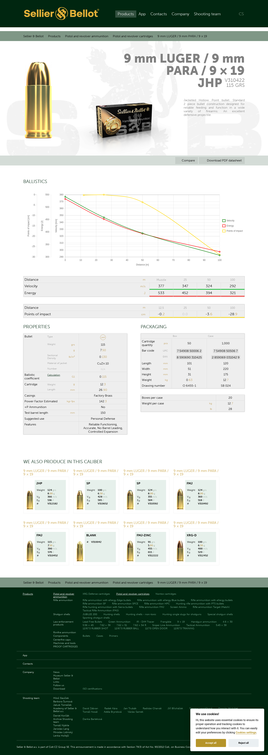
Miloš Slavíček (61, 698)
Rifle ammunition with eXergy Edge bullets (107, 600)
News (56, 672)
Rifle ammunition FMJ (151, 607)
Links (56, 681)
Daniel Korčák (61, 715)
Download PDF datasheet (222, 160)
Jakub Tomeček (62, 704)
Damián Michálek (228, 708)
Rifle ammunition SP (94, 603)
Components (60, 635)
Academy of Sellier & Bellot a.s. (65, 710)
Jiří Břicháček (175, 708)
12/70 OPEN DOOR (156, 628)
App (142, 15)
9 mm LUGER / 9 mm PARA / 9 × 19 (182, 36)
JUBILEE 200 (90, 614)
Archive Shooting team (63, 720)
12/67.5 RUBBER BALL (127, 628)
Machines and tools (64, 643)
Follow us (58, 685)
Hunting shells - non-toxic (141, 614)
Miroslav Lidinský (63, 732)
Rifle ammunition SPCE (125, 603)
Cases (99, 635)
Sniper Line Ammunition (166, 625)
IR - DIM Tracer (145, 621)
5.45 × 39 (221, 625)
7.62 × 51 (122, 625)
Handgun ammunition (204, 621)
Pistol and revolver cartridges (133, 36)
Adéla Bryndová (113, 711)
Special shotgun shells (220, 614)
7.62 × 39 (105, 625)
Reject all (243, 742)
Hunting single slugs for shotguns (181, 614)
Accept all (210, 742)
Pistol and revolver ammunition (86, 36)
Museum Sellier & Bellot (63, 677)
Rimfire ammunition (64, 632)
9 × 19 (181, 621)
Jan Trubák (130, 708)
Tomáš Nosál (90, 711)
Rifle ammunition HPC (157, 603)
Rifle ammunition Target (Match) (211, 607)
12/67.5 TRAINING (184, 628)
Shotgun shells (61, 614)
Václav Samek (135, 711)
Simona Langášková (200, 708)
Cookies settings (246, 732)
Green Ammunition (119, 621)
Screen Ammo (178, 607)
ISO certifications (92, 688)
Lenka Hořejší (61, 735)
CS (241, 15)
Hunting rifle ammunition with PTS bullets (200, 603)
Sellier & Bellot (33, 36)
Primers (113, 635)
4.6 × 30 (227, 621)
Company (180, 15)
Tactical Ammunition (198, 625)
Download (59, 688)
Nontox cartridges (166, 593)
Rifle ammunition (63, 600)
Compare (186, 160)
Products (126, 15)
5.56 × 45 (88, 625)
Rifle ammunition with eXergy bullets (212, 600)
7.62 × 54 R (139, 625)
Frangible (166, 621)
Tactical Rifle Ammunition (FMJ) (101, 610)
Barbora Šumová (62, 701)
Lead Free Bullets (92, 621)
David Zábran (90, 708)
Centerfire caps (62, 639)
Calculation (53, 374)
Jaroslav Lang (61, 728)
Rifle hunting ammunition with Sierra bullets (108, 607)
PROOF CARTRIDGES (65, 646)
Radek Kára (110, 708)
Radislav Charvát (152, 708)
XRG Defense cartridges (96, 593)
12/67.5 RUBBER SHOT (95, 628)
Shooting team (207, 15)
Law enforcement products (63, 623)
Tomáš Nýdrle (61, 725)
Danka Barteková (92, 719)
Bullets (86, 635)
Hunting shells (111, 614)
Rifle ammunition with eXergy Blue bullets (161, 600)
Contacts (158, 15)
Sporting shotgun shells (96, 617)
